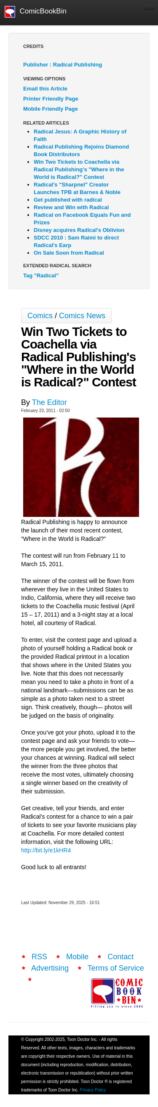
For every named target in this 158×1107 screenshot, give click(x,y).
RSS (39, 957)
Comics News (82, 315)
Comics (40, 315)
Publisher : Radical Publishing (62, 64)
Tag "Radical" (41, 275)
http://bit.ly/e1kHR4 (46, 850)
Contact (120, 957)
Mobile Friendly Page (50, 109)
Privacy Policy (93, 1090)
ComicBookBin (36, 12)
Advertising (50, 968)
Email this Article (45, 88)
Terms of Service (116, 968)
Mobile (77, 957)
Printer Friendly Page (50, 99)
